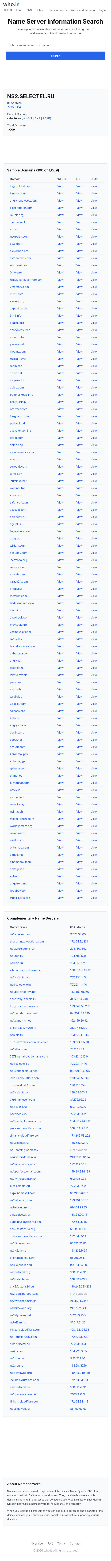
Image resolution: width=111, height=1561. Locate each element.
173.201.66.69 (79, 1200)
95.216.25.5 (77, 1257)
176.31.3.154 (78, 1085)
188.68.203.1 (78, 1387)
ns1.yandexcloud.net (23, 1071)
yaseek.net (17, 344)
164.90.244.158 (80, 1121)
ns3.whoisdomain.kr (23, 1178)
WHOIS (7, 10)
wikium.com (17, 545)
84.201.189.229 (80, 1013)
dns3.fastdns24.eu (22, 1286)
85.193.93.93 (78, 1408)
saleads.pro (17, 711)
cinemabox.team (21, 862)
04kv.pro (16, 272)
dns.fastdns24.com (22, 1085)
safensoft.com (19, 502)
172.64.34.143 (79, 1401)
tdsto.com (16, 668)
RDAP (19, 10)
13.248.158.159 (79, 992)
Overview (37, 1543)
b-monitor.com (19, 783)
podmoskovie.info (21, 394)
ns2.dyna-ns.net (20, 1315)
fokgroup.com (19, 416)
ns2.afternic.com (21, 1200)
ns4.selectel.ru (19, 1063)
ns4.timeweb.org (21, 1372)
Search (55, 56)
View (60, 186)
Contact (75, 1543)
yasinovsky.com (20, 632)
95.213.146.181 (79, 1193)
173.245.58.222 (80, 1135)
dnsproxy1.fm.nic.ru (23, 999)
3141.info (16, 315)
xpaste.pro (17, 323)
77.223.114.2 (78, 1186)
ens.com (15, 495)
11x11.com (16, 294)
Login (102, 10)
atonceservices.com (23, 452)
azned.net (16, 854)
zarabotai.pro (19, 754)
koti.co (14, 718)
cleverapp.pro (19, 251)
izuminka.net (18, 481)
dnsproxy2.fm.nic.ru (23, 1027)
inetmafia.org (18, 560)
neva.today (17, 804)
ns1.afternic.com (20, 934)
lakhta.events (18, 675)
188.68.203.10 (79, 1142)
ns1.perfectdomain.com (25, 1171)
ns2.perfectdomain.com (25, 1121)
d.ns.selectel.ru (20, 1344)
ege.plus (15, 524)
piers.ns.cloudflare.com (25, 1128)
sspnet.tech (17, 797)
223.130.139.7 (78, 948)
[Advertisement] (55, 76)
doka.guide (17, 869)
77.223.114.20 (78, 1114)
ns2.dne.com (18, 1049)
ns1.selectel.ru (19, 1142)
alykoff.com (17, 747)
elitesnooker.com (21, 208)
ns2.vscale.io (18, 1114)
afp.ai (13, 229)
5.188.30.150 (78, 1229)
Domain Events (58, 10)
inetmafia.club (19, 222)
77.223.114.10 (78, 984)
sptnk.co (15, 876)
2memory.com (19, 287)
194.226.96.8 (78, 1351)
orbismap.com (19, 847)
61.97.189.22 (78, 1178)
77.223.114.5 (15, 107)
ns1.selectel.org (20, 1272)
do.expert (16, 243)
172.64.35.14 (78, 1236)
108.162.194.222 (80, 970)
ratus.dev (16, 639)
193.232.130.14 (79, 1035)
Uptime (40, 10)
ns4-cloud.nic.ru (21, 1265)
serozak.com (18, 466)
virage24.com (19, 581)
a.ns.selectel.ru (20, 1387)
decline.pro (17, 732)
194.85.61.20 (78, 963)
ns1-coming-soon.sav (24, 1150)
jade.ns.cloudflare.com (25, 1078)
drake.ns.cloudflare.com (26, 1236)
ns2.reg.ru (16, 1365)
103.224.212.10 (79, 1042)
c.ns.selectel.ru (20, 1214)
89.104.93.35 (78, 1207)
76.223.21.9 (77, 1394)
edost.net (16, 739)
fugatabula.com (20, 531)
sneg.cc (15, 459)
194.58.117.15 (78, 956)
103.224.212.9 (79, 1056)
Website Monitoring (83, 10)
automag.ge (17, 761)
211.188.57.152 (79, 1301)
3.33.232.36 (77, 1358)
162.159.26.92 (79, 1020)
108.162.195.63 (79, 1329)
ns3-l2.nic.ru (18, 1250)
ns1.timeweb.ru (20, 1408)
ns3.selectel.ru (19, 1279)
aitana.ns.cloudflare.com (26, 970)
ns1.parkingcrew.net (23, 992)
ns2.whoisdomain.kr (23, 1301)
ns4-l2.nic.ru (18, 1107)
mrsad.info (17, 337)
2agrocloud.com (20, 186)
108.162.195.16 (79, 1128)
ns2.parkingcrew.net (23, 1394)
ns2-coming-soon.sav (24, 1293)
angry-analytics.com (23, 200)
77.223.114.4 (78, 1344)
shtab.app (16, 445)
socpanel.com (19, 265)
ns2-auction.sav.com (23, 1164)
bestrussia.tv (18, 402)
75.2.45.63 (77, 1049)
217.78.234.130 (79, 1308)
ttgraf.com (16, 438)
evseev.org (17, 301)
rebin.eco (16, 366)
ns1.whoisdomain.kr (23, 948)
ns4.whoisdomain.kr (23, 1157)
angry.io (15, 660)
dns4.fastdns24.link (22, 1257)
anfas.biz (16, 588)
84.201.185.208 (80, 1071)
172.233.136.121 (80, 1337)
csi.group (16, 538)
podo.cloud (17, 423)
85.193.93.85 (78, 1243)
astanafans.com (20, 258)
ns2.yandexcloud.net (23, 1013)
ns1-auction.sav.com (23, 1337)
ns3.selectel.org (20, 1092)
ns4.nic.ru (16, 1351)
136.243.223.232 (80, 1286)
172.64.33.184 (79, 1380)
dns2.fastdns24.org (22, 1229)
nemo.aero (17, 833)
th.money (16, 775)
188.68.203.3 (78, 1214)
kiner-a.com (18, 193)
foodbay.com (18, 890)
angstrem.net (18, 883)
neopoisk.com (19, 236)
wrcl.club (16, 696)
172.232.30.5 (78, 1164)
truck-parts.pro (20, 898)
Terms (61, 1543)
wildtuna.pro (18, 840)
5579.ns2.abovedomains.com (29, 1042)
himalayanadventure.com (26, 279)
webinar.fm (17, 488)
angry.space (18, 725)
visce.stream (18, 703)
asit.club (15, 689)
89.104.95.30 (78, 1265)
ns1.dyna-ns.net (20, 1020)
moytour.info (18, 624)
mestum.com (18, 596)
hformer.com (18, 409)
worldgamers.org (21, 826)
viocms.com (18, 351)
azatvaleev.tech (20, 330)
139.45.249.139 (80, 1372)
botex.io (15, 790)
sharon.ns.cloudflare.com (27, 941)
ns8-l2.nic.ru (18, 1322)
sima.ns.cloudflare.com (25, 1135)
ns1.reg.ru (16, 956)
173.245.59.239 (80, 1006)
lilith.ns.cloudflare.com (24, 1401)
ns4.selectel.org (20, 984)
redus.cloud (17, 567)
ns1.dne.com (18, 1358)
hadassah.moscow (22, 603)
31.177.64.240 (79, 999)
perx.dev (15, 682)
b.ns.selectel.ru (20, 1186)
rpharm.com (18, 768)
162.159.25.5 (78, 1315)
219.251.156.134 (80, 1157)
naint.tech (16, 811)
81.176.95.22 (78, 1099)
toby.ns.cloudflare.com (25, 1006)
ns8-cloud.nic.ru (21, 1207)
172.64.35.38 (78, 1222)
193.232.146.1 (78, 1250)
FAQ (50, 1543)
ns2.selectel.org (20, 977)
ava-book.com (19, 617)
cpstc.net (16, 373)
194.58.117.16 (78, 1365)
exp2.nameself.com (22, 1193)
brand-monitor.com (23, 646)
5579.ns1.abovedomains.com (29, 1056)
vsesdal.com (18, 509)
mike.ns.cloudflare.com (25, 1329)
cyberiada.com (19, 653)
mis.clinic (16, 610)
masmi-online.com (22, 818)
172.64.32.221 (79, 941)
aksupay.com (18, 553)
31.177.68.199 (78, 1027)
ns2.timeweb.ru (20, 1243)
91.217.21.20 (78, 1322)
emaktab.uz (17, 574)
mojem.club (17, 380)
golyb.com (17, 387)
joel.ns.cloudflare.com (24, 1380)
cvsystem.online (20, 430)
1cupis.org (16, 215)
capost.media (18, 308)
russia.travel (18, 358)
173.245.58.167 (80, 1078)
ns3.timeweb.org (21, 1308)
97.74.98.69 (78, 934)
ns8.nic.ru (16, 1035)
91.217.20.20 (78, 1107)
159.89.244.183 (80, 1171)
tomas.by (16, 473)
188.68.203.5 (78, 1092)
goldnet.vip (17, 517)
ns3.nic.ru (16, 963)
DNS (29, 10)
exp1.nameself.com (22, 1099)
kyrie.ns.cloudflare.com (25, 1222)
